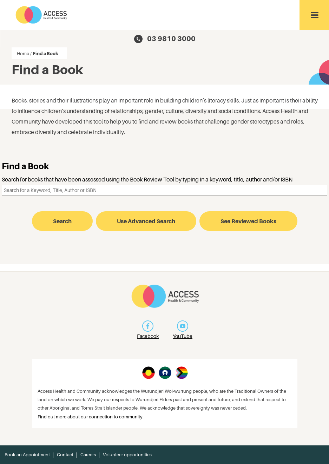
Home (23, 53)
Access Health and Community (41, 15)
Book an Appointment (27, 454)
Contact (65, 454)
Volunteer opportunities (127, 454)
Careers (88, 454)
